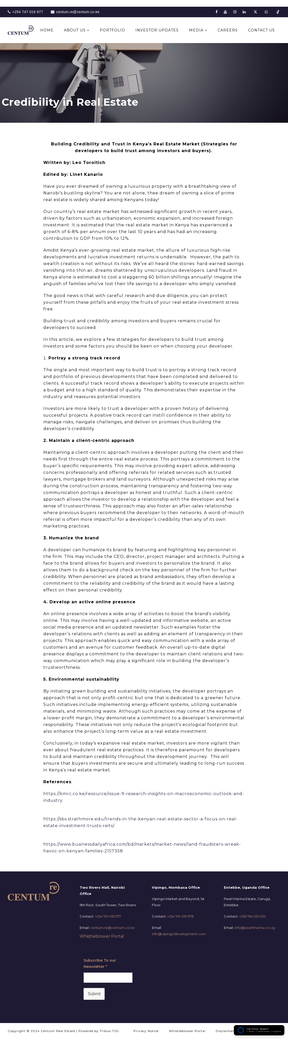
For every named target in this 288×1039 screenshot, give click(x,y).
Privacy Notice (146, 1031)
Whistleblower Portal (102, 936)
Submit (94, 994)
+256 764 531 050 (252, 916)
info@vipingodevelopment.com (179, 934)
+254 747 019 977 (108, 916)
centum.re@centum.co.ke (112, 928)
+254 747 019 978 (180, 916)
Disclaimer (225, 1031)
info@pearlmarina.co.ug (254, 928)
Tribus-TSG (109, 1031)
